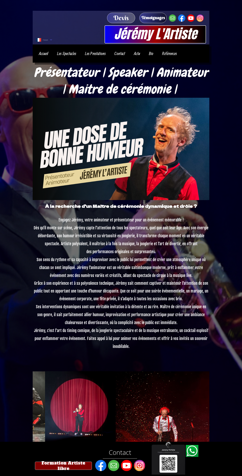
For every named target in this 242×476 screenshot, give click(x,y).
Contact (120, 452)
